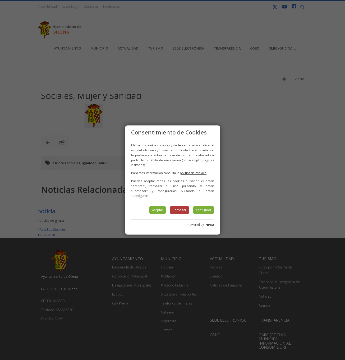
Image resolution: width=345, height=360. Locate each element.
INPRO (209, 225)
